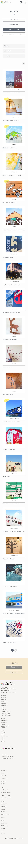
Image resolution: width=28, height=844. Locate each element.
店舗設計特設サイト (5, 811)
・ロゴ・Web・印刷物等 (6, 798)
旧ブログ (3, 833)
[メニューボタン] (26, 2)
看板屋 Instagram (4, 823)
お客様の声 (3, 781)
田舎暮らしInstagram (5, 825)
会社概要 (3, 801)
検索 (24, 63)
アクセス (3, 817)
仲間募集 (3, 809)
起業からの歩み (4, 804)
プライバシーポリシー (5, 814)
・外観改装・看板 (4, 789)
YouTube (3, 828)
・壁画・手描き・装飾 (5, 795)
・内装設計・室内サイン (6, 792)
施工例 (2, 787)
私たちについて (4, 773)
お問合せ (3, 820)
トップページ (3, 770)
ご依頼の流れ (3, 806)
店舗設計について (4, 783)
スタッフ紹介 (3, 775)
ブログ (2, 831)
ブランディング (4, 778)
